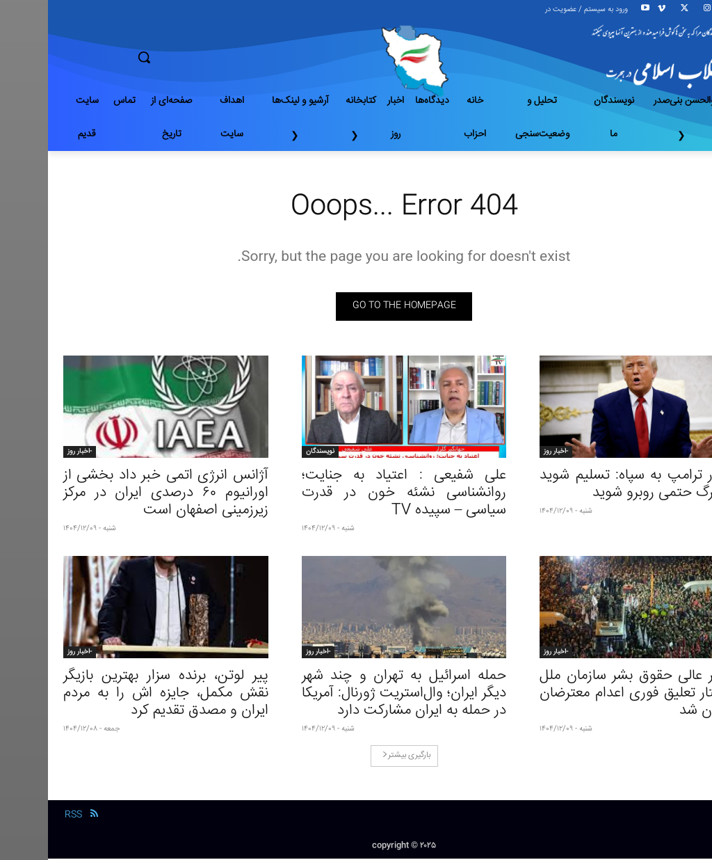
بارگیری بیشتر (358, 757)
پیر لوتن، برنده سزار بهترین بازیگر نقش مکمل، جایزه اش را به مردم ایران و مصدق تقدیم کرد (117, 695)
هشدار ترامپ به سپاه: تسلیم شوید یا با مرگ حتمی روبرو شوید (594, 485)
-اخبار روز (508, 453)
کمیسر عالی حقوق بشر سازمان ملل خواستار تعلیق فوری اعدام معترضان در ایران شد (594, 695)
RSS (25, 816)
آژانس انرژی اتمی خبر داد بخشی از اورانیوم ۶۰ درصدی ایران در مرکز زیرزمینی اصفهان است (117, 494)
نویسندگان (272, 453)
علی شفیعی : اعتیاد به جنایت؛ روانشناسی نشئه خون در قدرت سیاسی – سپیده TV (356, 494)
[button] (193, 57)
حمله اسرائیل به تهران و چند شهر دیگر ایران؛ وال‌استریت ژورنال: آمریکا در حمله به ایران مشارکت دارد (356, 695)
